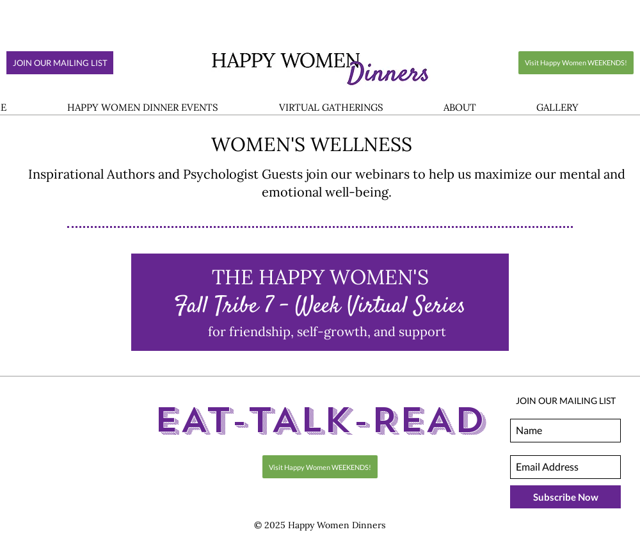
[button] (142, 108)
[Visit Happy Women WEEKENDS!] (576, 62)
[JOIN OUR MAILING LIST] (59, 62)
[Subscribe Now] (565, 496)
